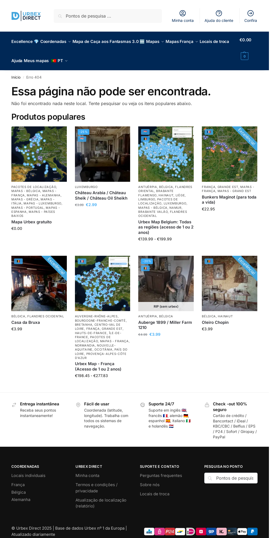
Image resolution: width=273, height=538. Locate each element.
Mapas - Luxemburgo (42, 197)
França (208, 181)
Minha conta (183, 16)
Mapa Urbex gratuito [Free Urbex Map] (31, 215)
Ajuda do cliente (219, 16)
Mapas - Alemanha (43, 189)
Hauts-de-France (91, 327)
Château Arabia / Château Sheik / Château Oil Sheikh (101, 189)
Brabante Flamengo (156, 187)
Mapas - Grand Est (234, 185)
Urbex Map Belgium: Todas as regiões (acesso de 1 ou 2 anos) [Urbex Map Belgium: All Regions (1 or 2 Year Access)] (165, 221)
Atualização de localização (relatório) (100, 497)
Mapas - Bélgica (26, 185)
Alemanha (20, 493)
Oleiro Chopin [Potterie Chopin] (215, 316)
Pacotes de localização (33, 181)
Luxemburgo (86, 181)
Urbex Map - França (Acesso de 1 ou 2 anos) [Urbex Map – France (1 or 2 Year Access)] (98, 360)
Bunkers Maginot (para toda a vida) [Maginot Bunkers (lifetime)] (229, 193)
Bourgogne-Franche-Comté (100, 314)
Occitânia (103, 343)
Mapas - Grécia (25, 193)
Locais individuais (28, 469)
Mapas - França (114, 335)
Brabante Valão (153, 206)
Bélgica (166, 181)
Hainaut (166, 189)
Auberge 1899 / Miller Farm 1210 (165, 319)
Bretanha (84, 319)
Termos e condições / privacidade (96, 481)
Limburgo (146, 193)
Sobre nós (150, 478)
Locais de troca (154, 487)
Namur (175, 201)
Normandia (85, 339)
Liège (180, 189)
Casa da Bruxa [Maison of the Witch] (25, 316)
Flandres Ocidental (45, 310)
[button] (249, 48)
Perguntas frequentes (161, 469)
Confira (250, 16)
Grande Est (228, 181)
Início (16, 71)
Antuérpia (147, 181)
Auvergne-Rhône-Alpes (96, 310)
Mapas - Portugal (27, 201)
